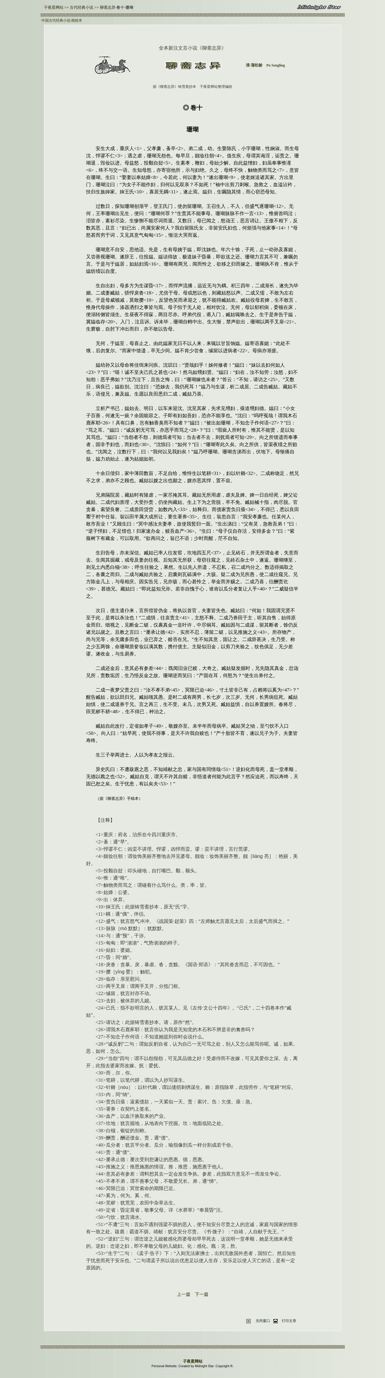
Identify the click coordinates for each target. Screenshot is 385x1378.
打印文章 (289, 1321)
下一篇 (201, 1294)
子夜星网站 (53, 7)
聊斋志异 (108, 7)
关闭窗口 (263, 1321)
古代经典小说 (81, 7)
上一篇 (183, 1294)
